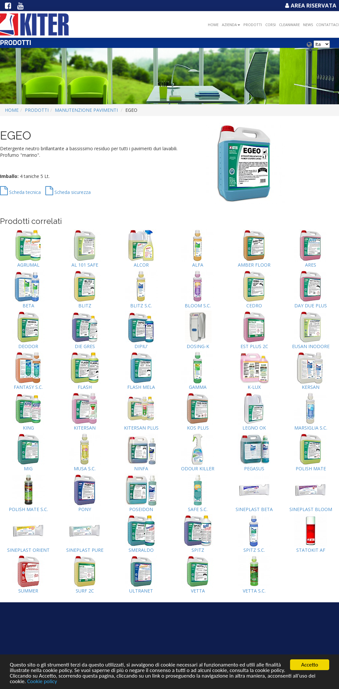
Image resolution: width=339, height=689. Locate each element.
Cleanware (289, 24)
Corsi (270, 24)
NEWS (308, 24)
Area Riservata (310, 5)
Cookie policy (42, 682)
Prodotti (252, 24)
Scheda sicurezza (68, 192)
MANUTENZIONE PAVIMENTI (86, 110)
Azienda (231, 24)
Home (213, 24)
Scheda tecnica (20, 192)
